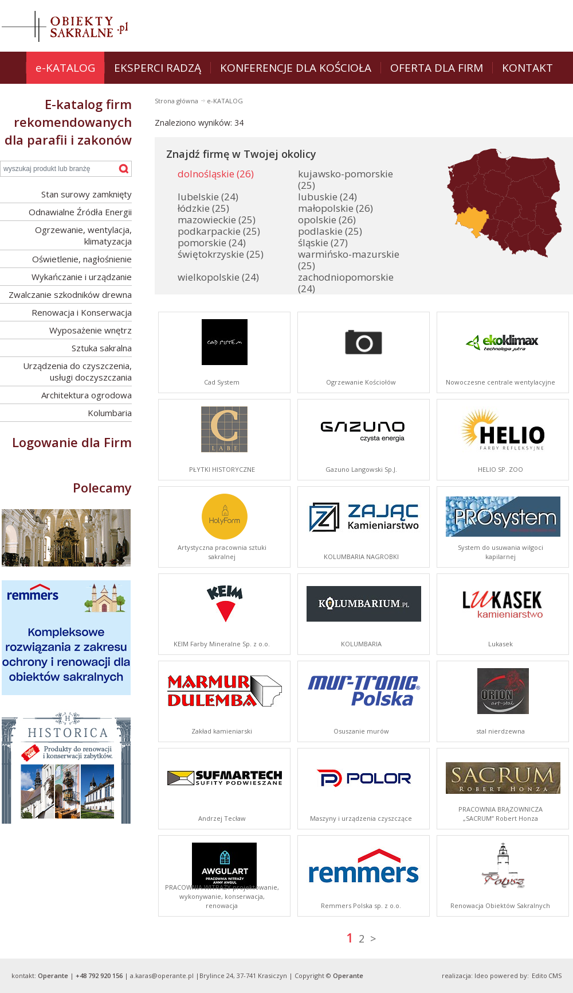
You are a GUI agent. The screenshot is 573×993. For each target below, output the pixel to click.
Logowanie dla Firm (72, 442)
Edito (539, 975)
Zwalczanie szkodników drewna (70, 294)
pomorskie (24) (212, 242)
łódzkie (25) (203, 208)
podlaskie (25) (330, 231)
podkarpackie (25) (219, 231)
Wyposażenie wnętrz (90, 330)
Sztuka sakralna (102, 348)
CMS (555, 975)
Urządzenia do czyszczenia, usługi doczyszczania (77, 371)
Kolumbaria (110, 412)
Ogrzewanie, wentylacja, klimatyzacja (83, 235)
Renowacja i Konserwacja (82, 312)
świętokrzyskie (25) (221, 254)
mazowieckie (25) (217, 219)
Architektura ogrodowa (86, 395)
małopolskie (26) (335, 208)
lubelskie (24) (208, 196)
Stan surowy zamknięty (86, 194)
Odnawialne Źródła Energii (80, 212)
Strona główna (177, 100)
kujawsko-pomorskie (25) (345, 179)
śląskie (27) (323, 242)
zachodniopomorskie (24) (346, 282)
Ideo (481, 975)
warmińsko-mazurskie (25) (348, 259)
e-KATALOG (225, 100)
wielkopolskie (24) (218, 277)
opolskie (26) (327, 219)
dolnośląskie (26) (216, 173)
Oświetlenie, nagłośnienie (82, 259)
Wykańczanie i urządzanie (82, 276)
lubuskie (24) (327, 196)
